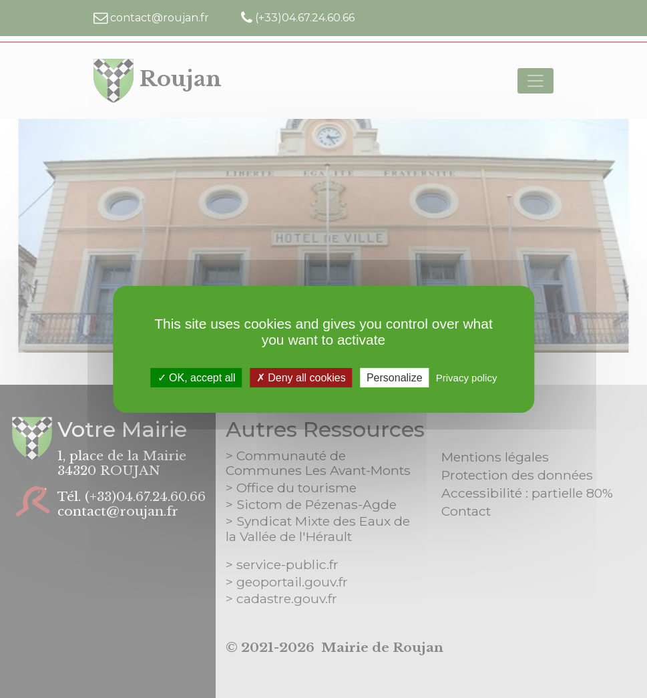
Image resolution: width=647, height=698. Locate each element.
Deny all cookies (301, 377)
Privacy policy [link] (466, 377)
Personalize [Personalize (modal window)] (395, 377)
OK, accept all (197, 377)
